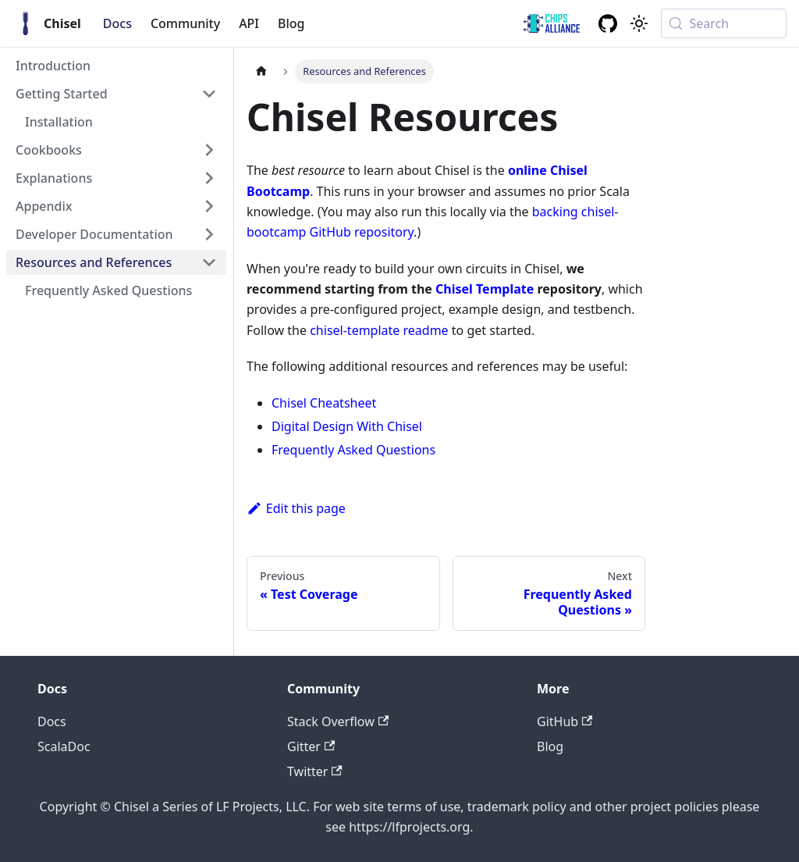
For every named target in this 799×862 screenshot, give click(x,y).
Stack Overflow (338, 721)
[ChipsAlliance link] (551, 23)
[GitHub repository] (608, 23)
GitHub (564, 721)
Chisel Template (484, 288)
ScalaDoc (64, 746)
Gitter (311, 746)
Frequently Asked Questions (353, 449)
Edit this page (296, 508)
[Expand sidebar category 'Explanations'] (209, 178)
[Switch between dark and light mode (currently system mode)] (639, 23)
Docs (117, 23)
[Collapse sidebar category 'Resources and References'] (209, 262)
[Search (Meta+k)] (724, 23)
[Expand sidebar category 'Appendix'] (209, 206)
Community (185, 23)
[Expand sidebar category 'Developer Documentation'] (209, 234)
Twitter (315, 771)
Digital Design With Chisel (347, 426)
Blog (291, 23)
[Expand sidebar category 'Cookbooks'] (209, 149)
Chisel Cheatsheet (324, 402)
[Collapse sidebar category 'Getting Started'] (209, 93)
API (249, 23)
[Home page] (261, 71)
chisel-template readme (379, 330)
